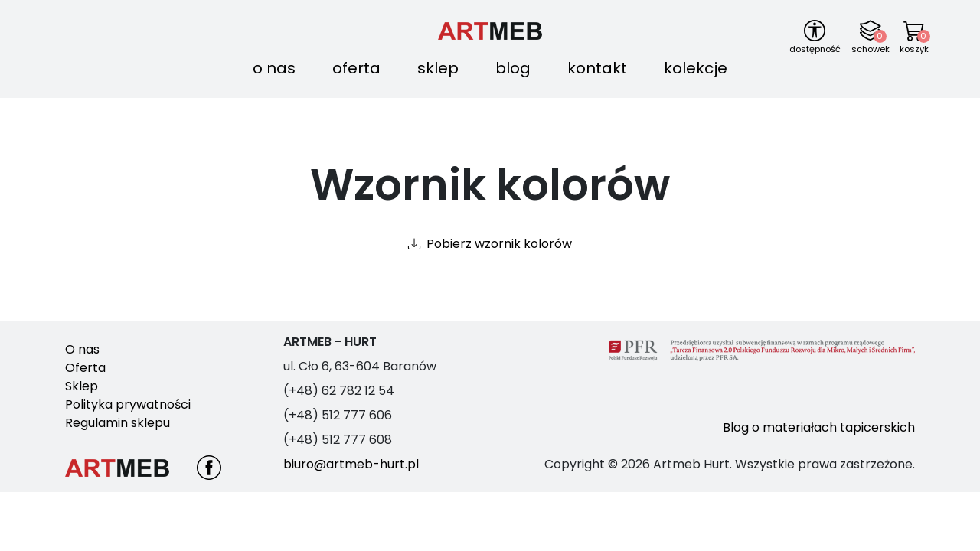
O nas (274, 68)
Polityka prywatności (128, 404)
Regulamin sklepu (117, 423)
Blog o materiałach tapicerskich (819, 427)
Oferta (356, 68)
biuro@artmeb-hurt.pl (351, 464)
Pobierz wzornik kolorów (499, 244)
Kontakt (597, 68)
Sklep (438, 68)
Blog (513, 68)
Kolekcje (695, 68)
